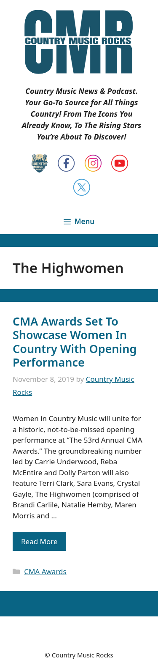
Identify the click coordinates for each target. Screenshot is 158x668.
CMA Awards (45, 571)
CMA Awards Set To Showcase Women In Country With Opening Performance (75, 341)
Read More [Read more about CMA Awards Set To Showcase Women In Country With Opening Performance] (39, 541)
